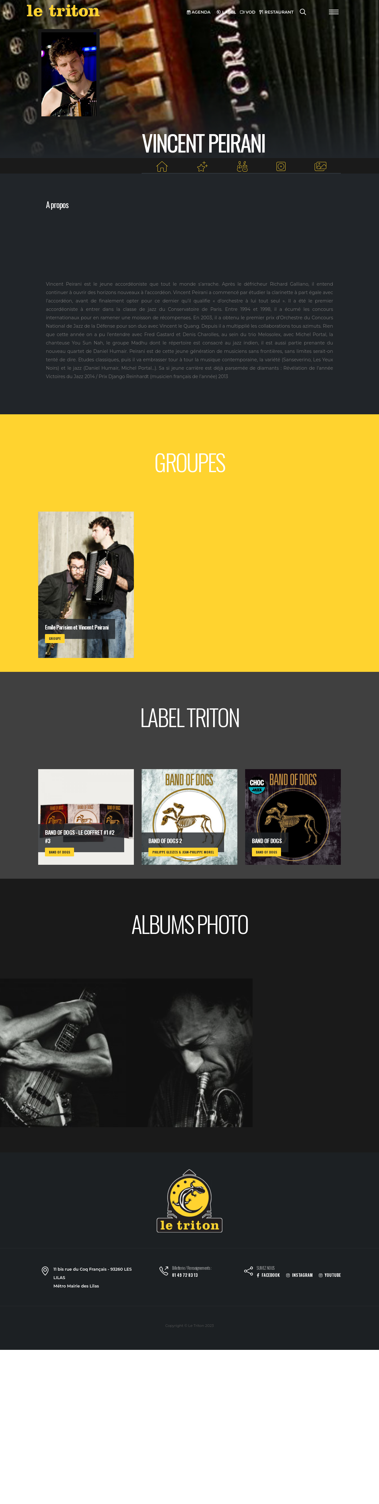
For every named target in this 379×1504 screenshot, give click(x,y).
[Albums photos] (320, 166)
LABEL (226, 12)
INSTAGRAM (299, 1275)
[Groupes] (242, 166)
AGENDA (199, 12)
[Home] (162, 166)
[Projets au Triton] (202, 166)
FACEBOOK (268, 1275)
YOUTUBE (330, 1275)
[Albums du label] (281, 166)
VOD (247, 12)
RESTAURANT (276, 12)
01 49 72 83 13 (185, 1275)
